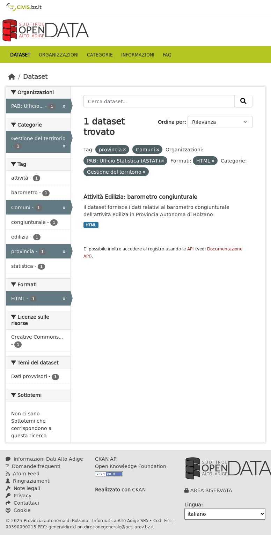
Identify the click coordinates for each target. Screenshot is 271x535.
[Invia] (243, 101)
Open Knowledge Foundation (130, 466)
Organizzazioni (59, 54)
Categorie (100, 54)
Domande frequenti (33, 466)
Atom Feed (22, 473)
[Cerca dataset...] (159, 101)
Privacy (18, 495)
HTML (91, 225)
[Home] (11, 76)
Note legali (23, 488)
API (190, 249)
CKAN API (106, 458)
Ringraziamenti (28, 480)
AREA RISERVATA (211, 490)
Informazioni (137, 54)
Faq (167, 54)
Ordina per (171, 122)
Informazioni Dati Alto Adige (44, 458)
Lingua (192, 504)
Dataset (20, 54)
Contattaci (22, 502)
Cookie (18, 510)
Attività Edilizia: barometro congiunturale (140, 196)
